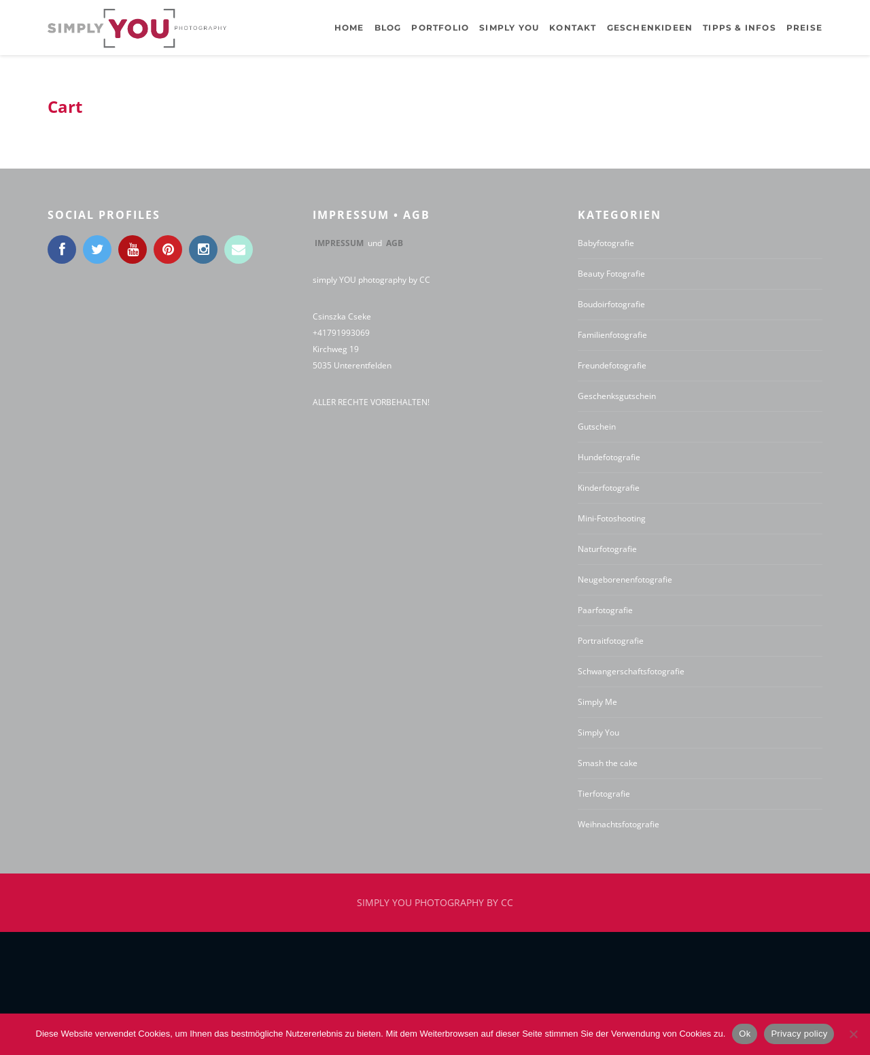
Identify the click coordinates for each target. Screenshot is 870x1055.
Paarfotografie (605, 610)
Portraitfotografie (611, 640)
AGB (394, 243)
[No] (853, 1034)
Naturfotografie (607, 549)
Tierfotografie (604, 793)
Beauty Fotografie (611, 273)
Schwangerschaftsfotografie (631, 671)
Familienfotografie (612, 335)
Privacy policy (799, 1033)
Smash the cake (608, 763)
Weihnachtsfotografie (618, 824)
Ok (744, 1033)
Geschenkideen (650, 27)
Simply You (598, 732)
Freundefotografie (612, 365)
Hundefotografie (609, 457)
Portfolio (440, 27)
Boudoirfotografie (611, 304)
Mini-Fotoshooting (612, 518)
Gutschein (597, 426)
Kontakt (572, 27)
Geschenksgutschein (617, 396)
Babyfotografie (606, 243)
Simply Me (597, 702)
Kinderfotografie (609, 488)
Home (349, 27)
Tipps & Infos (739, 27)
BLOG (388, 27)
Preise (804, 27)
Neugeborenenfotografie (625, 579)
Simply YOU (509, 27)
